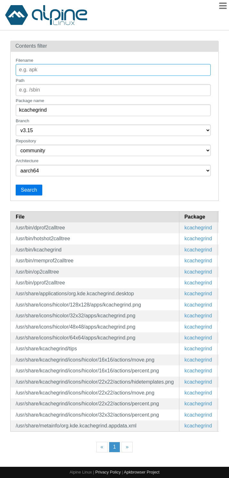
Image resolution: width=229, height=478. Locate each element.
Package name (30, 100)
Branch (22, 120)
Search (29, 190)
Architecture (27, 160)
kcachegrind (198, 227)
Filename (24, 60)
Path (20, 80)
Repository (26, 141)
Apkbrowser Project (141, 472)
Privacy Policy (108, 472)
